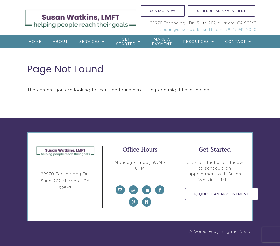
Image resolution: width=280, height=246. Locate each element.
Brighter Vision (236, 231)
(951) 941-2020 (241, 29)
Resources (196, 41)
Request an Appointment (221, 194)
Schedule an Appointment (221, 11)
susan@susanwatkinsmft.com (191, 29)
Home (35, 41)
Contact (235, 41)
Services (89, 41)
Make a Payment (162, 41)
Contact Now (163, 11)
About (60, 41)
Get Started (126, 41)
